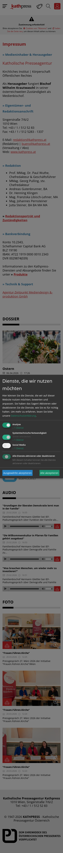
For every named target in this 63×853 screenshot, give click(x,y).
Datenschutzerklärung (23, 415)
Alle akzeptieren (49, 473)
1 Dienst (18, 427)
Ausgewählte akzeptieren (17, 473)
